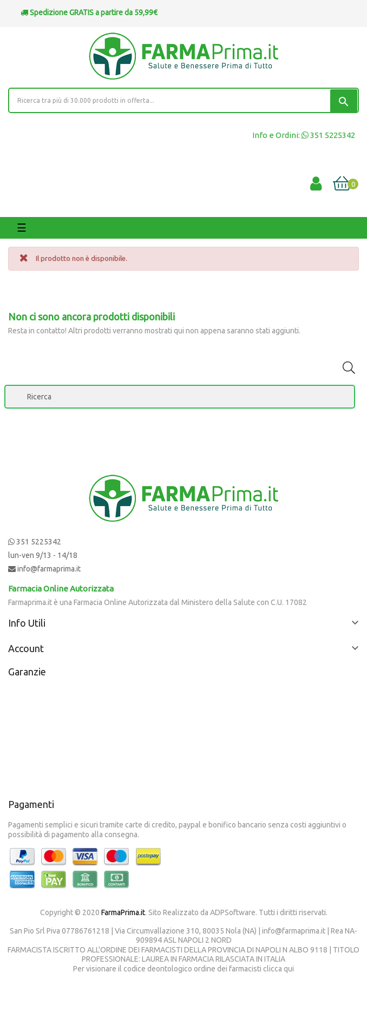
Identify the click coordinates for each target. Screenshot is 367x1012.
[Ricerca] (179, 397)
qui (289, 968)
